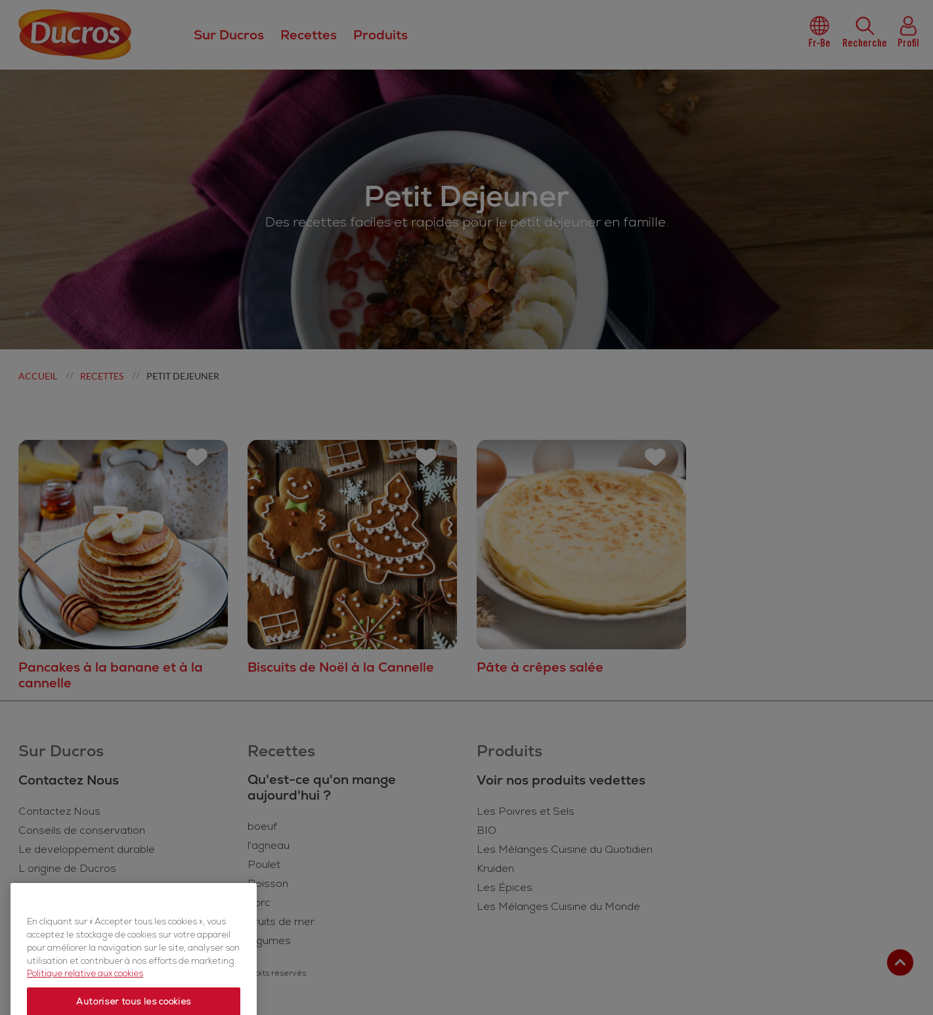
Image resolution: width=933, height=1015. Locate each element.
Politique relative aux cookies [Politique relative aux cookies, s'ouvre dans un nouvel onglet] (85, 998)
